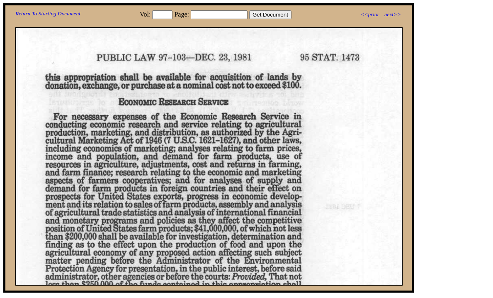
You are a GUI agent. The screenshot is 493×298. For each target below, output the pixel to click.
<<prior (369, 14)
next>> (392, 14)
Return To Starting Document (47, 13)
